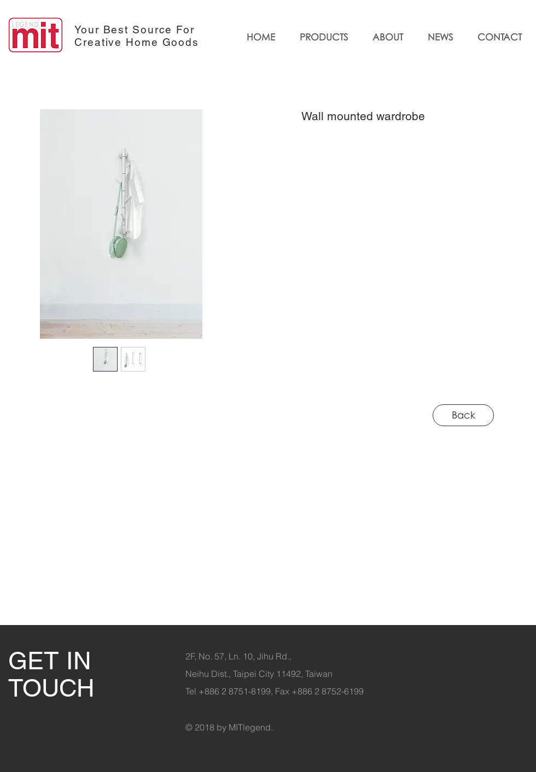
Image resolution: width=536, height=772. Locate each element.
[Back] (463, 415)
